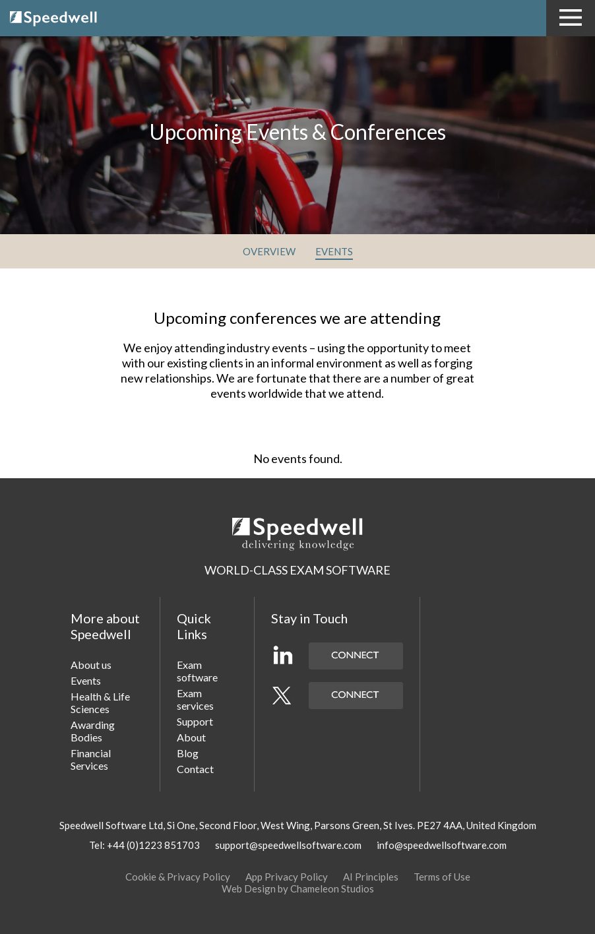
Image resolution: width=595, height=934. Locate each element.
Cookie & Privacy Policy (177, 877)
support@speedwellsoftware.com (288, 845)
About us (91, 664)
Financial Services (91, 759)
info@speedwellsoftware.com (442, 845)
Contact (195, 769)
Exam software (197, 670)
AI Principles (370, 877)
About (191, 737)
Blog (188, 753)
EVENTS (334, 251)
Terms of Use (442, 877)
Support (195, 721)
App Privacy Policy (286, 877)
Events (86, 680)
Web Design (249, 888)
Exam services (195, 699)
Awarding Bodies (93, 730)
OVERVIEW (269, 251)
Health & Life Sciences (100, 702)
